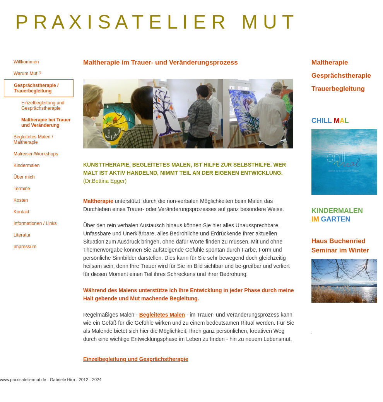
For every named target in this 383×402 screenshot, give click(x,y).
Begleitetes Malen (162, 315)
